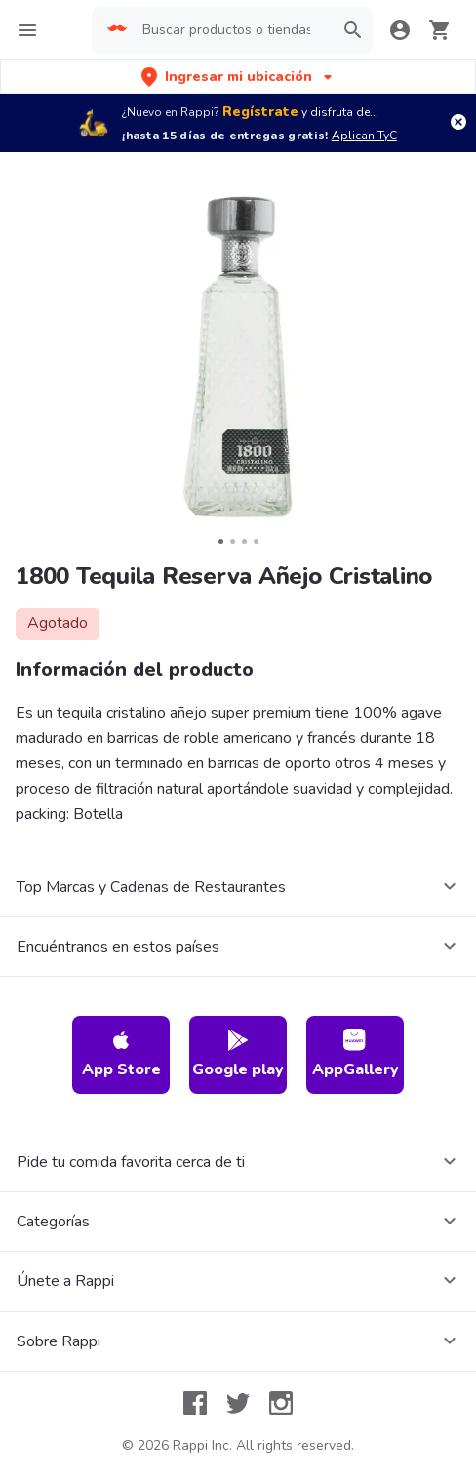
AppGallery (355, 1054)
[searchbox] (232, 30)
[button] (238, 76)
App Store (121, 1054)
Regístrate (260, 111)
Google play (238, 1054)
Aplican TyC (364, 135)
